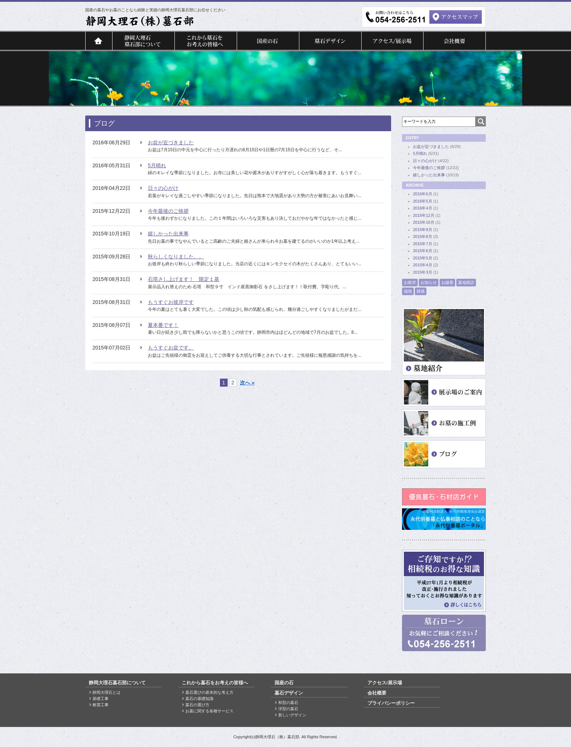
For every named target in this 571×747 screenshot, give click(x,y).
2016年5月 (422, 201)
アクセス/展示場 (392, 41)
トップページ (98, 41)
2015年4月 (422, 265)
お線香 (447, 282)
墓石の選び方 (197, 705)
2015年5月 (422, 258)
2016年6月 (422, 194)
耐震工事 (100, 705)
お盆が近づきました (171, 142)
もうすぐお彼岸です (171, 302)
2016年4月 (422, 208)
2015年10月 (423, 222)
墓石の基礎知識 (199, 698)
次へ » (247, 383)
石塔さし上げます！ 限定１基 (183, 279)
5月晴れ (157, 165)
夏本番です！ (163, 325)
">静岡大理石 (139, 21)
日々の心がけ (163, 188)
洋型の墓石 (288, 709)
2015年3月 (422, 272)
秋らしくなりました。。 (176, 256)
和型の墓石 (288, 702)
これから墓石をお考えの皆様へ (205, 41)
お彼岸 (410, 282)
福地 (408, 291)
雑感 (421, 291)
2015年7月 (422, 244)
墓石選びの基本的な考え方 (209, 692)
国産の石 (268, 41)
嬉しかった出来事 (168, 233)
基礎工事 (100, 698)
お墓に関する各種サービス (209, 711)
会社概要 (455, 41)
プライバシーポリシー (391, 703)
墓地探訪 (466, 282)
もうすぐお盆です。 (171, 348)
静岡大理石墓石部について (143, 41)
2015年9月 (422, 229)
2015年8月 (422, 236)
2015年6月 (422, 251)
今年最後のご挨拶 (168, 211)
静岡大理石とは (106, 692)
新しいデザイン (292, 715)
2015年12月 (423, 215)
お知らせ (429, 282)
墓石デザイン (330, 41)
